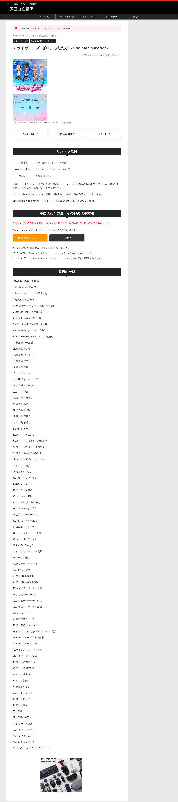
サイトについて (89, 17)
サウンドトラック (67, 17)
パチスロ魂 (44, 17)
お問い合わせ (111, 17)
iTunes (66, 236)
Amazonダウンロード (29, 236)
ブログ (134, 17)
